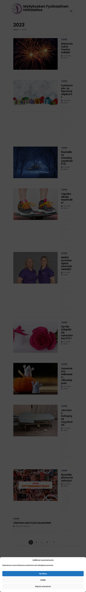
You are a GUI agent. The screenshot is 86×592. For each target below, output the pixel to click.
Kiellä (43, 580)
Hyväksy (43, 573)
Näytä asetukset (43, 586)
